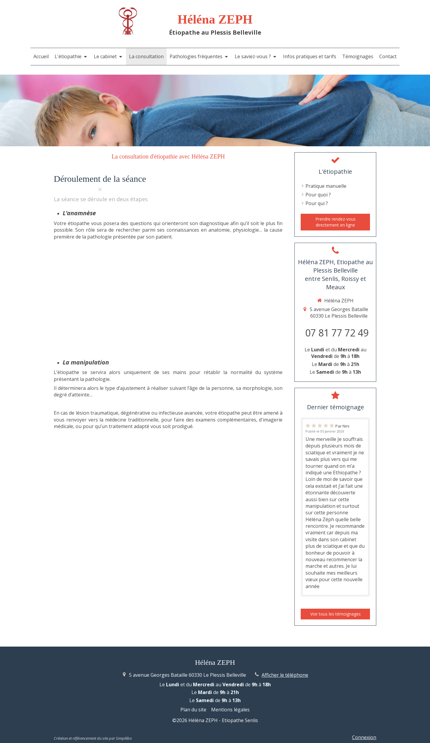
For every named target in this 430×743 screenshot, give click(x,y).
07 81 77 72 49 (336, 332)
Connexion (364, 737)
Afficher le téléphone (285, 675)
